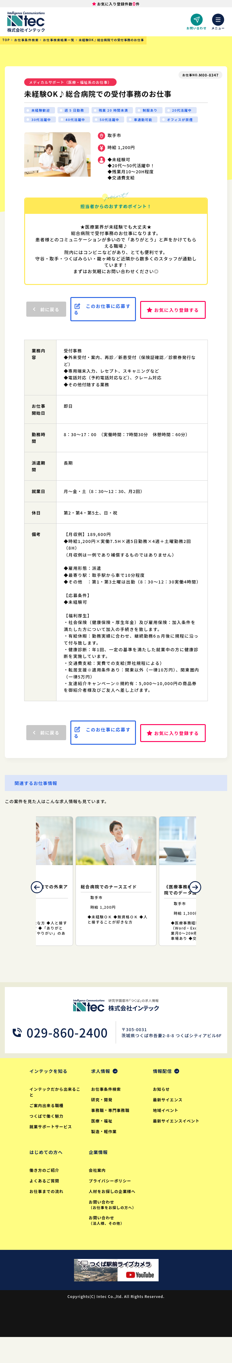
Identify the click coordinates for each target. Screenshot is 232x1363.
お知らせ (161, 1113)
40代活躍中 (115, 121)
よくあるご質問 (45, 1205)
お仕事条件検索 (106, 1113)
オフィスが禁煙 (45, 131)
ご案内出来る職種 (47, 1129)
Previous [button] (27, 910)
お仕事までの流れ (47, 1216)
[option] (116, 904)
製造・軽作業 (104, 1155)
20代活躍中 (42, 121)
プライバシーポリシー (111, 1205)
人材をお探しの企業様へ (113, 1216)
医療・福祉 (102, 1144)
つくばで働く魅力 (47, 1139)
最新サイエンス (168, 1123)
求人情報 (101, 1094)
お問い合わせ (115, 1229)
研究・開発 (102, 1123)
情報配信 (163, 1094)
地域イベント (166, 1134)
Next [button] (204, 910)
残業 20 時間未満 (119, 110)
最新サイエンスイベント (177, 1144)
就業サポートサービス (52, 1150)
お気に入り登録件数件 (118, 4)
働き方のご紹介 (45, 1195)
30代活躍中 (78, 121)
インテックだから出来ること (54, 1115)
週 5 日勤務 (77, 110)
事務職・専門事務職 (111, 1134)
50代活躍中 (151, 121)
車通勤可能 (186, 121)
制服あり (158, 110)
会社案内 (97, 1195)
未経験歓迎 (41, 110)
